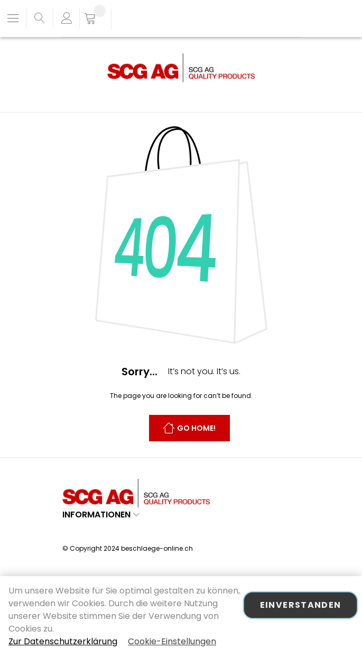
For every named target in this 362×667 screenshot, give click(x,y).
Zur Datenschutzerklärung (62, 641)
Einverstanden (300, 605)
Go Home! (196, 428)
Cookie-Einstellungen (172, 641)
